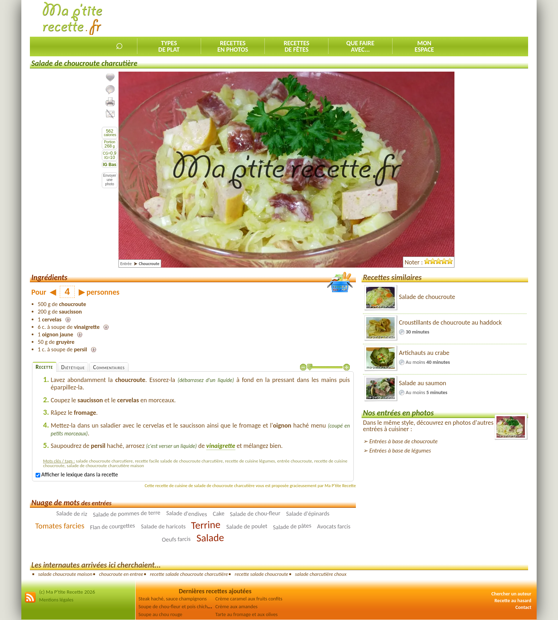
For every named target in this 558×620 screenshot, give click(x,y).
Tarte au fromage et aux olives (246, 614)
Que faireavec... (360, 46)
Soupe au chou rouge (160, 614)
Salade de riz (71, 514)
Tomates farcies (59, 526)
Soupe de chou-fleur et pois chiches (175, 606)
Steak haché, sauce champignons (172, 598)
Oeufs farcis (176, 539)
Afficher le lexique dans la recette (77, 474)
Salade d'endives (186, 513)
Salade (210, 537)
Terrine (206, 525)
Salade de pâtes (292, 526)
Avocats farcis (334, 526)
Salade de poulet (247, 526)
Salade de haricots (163, 526)
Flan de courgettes (112, 526)
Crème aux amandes (236, 606)
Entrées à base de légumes (400, 450)
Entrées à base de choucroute (403, 441)
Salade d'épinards (308, 513)
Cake (218, 514)
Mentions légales (56, 600)
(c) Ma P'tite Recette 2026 (67, 592)
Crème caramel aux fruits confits (248, 598)
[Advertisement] (398, 18)
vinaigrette (220, 446)
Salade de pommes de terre (126, 513)
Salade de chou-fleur (255, 514)
